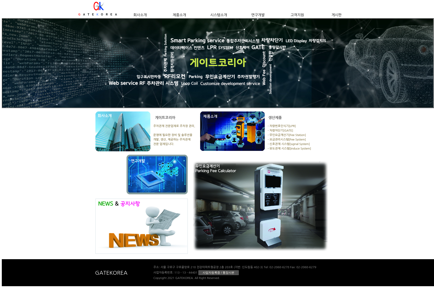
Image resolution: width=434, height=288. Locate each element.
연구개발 (258, 15)
